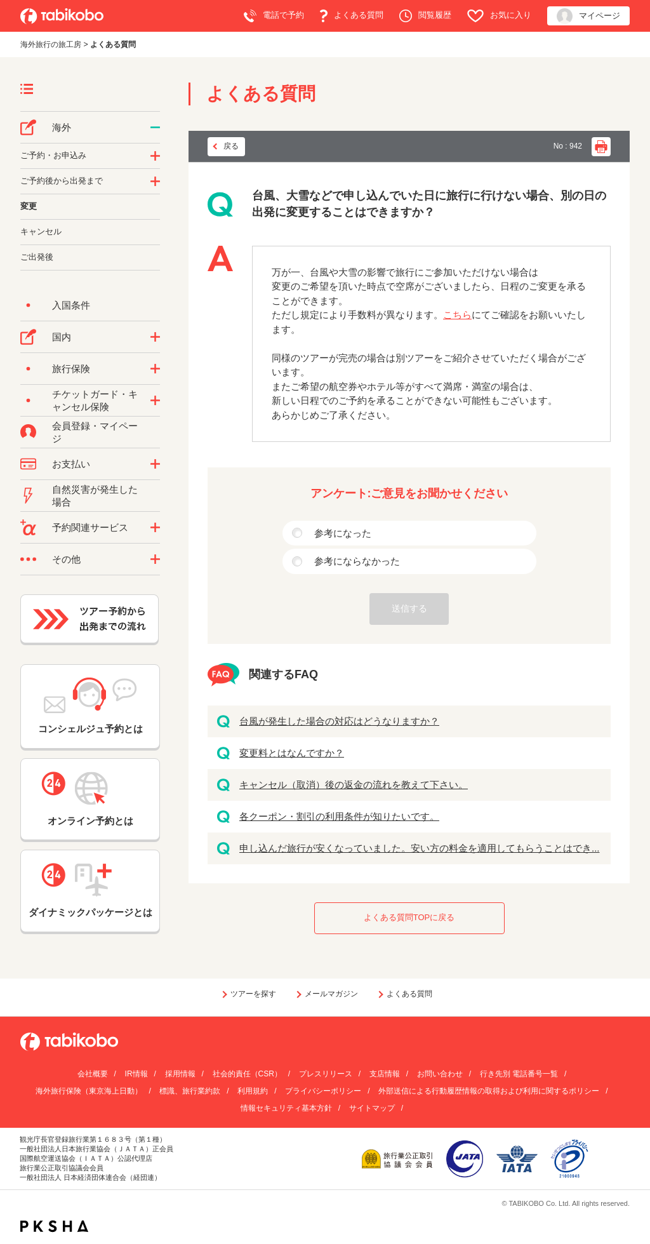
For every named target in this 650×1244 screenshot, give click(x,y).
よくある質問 (351, 16)
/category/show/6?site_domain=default (155, 181)
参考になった (342, 533)
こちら (457, 314)
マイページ (588, 16)
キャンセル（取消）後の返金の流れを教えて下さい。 (353, 784)
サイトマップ (372, 1108)
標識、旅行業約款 (189, 1091)
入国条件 (71, 305)
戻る (231, 146)
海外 (61, 127)
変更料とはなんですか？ (291, 752)
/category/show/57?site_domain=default (155, 337)
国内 (61, 336)
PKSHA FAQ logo (54, 1226)
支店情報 (384, 1073)
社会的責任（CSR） (247, 1073)
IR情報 (136, 1073)
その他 (66, 559)
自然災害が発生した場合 (95, 495)
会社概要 (92, 1073)
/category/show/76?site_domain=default (155, 128)
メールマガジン (331, 993)
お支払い (71, 463)
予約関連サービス (90, 527)
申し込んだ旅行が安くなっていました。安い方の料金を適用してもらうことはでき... (419, 848)
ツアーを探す (253, 993)
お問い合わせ (440, 1073)
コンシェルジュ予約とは (90, 706)
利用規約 (252, 1091)
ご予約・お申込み (53, 155)
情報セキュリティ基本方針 (286, 1108)
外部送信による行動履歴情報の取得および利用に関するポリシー (488, 1091)
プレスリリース (325, 1073)
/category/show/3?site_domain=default (155, 559)
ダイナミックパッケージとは (90, 890)
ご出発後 (36, 257)
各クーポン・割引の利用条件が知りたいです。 (339, 816)
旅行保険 (71, 368)
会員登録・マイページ (95, 432)
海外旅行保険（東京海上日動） (89, 1091)
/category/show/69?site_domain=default (155, 401)
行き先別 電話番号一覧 (519, 1073)
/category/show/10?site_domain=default (155, 369)
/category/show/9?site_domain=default (155, 464)
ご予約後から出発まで (61, 180)
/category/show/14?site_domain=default (155, 156)
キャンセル (41, 231)
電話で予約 (274, 16)
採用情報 (180, 1073)
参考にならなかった (357, 561)
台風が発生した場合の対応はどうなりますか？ (339, 721)
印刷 (601, 146)
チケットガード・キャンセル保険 (95, 400)
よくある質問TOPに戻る (409, 917)
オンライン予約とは (90, 799)
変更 (28, 206)
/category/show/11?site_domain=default (155, 528)
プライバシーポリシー (323, 1091)
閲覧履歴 (425, 16)
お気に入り (499, 16)
